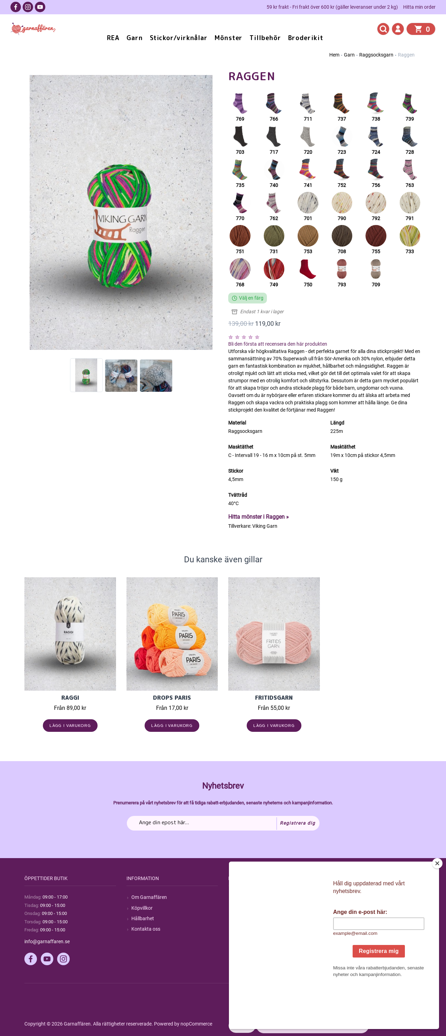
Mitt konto (346, 897)
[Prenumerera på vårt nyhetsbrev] (223, 823)
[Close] (437, 907)
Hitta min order (419, 7)
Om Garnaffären (149, 897)
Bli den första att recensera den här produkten (277, 344)
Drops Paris (172, 697)
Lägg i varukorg (70, 725)
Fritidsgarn (274, 697)
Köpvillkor (142, 908)
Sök (237, 897)
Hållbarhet (142, 918)
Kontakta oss (145, 929)
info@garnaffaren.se (47, 941)
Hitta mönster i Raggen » (258, 516)
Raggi (70, 697)
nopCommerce (196, 1024)
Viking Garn (264, 526)
